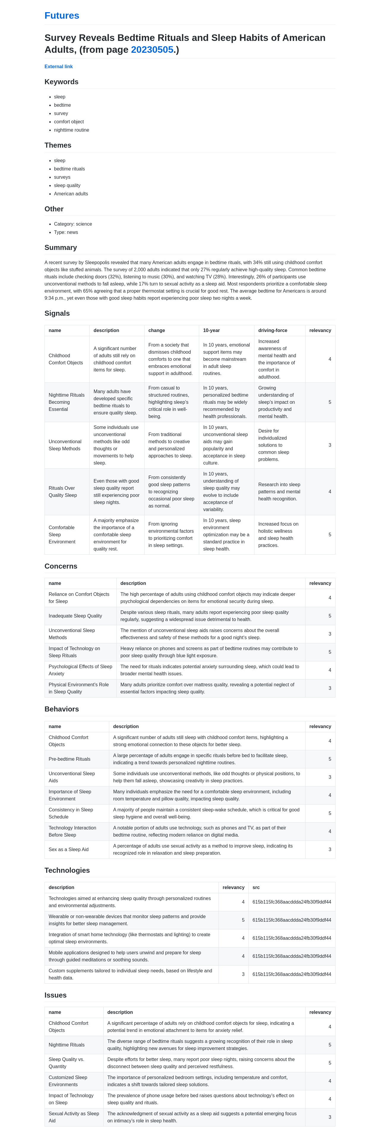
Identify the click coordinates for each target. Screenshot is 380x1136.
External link (59, 66)
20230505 (152, 49)
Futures (62, 15)
